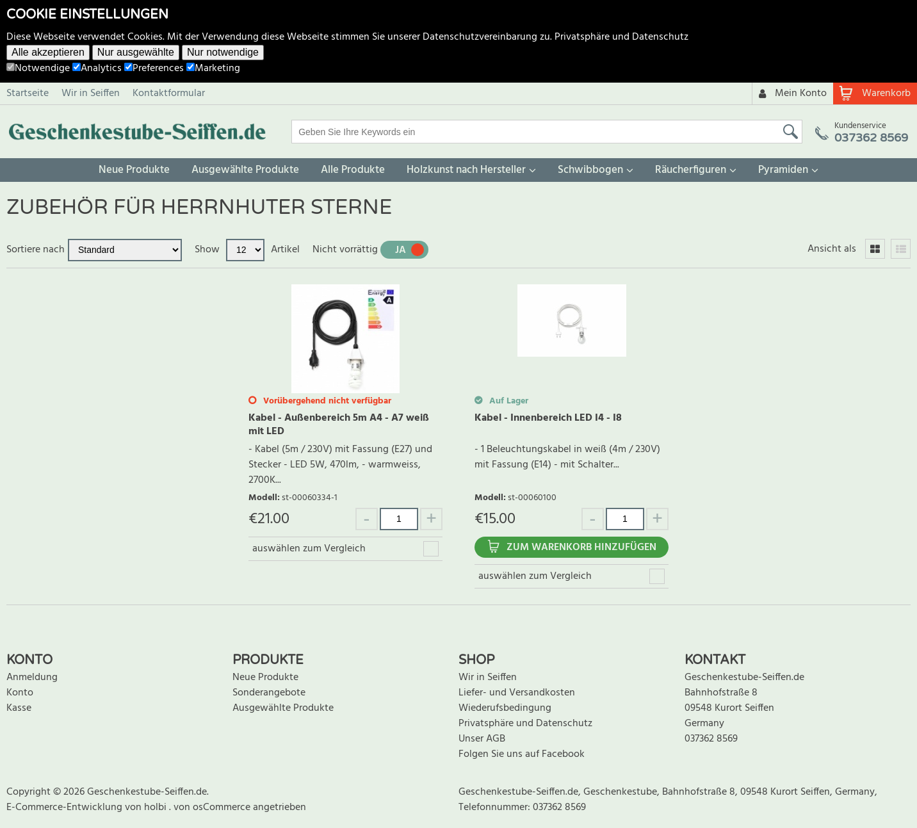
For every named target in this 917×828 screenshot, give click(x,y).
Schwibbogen (590, 170)
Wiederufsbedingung (504, 708)
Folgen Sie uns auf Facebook (521, 754)
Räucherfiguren (690, 170)
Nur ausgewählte (135, 52)
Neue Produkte (134, 170)
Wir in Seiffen (90, 93)
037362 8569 (711, 739)
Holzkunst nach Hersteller (466, 170)
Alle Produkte (353, 170)
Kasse (18, 708)
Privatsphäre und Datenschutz (621, 37)
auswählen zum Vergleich (309, 548)
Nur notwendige (223, 52)
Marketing (213, 68)
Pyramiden (783, 170)
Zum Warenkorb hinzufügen (581, 547)
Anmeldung (32, 677)
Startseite (27, 93)
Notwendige (38, 68)
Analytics (97, 68)
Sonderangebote (268, 693)
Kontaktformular (169, 93)
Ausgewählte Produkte (245, 170)
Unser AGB (481, 739)
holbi (156, 807)
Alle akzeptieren (48, 52)
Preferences (154, 68)
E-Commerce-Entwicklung (65, 807)
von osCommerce (213, 807)
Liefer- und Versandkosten (516, 693)
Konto (19, 693)
